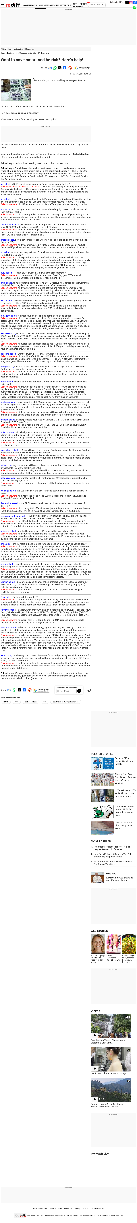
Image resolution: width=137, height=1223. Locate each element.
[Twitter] (127, 2)
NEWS (32, 5)
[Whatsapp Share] (54, 68)
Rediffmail (68, 1208)
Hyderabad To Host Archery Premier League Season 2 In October (112, 848)
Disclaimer (61, 1215)
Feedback (90, 1215)
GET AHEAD (76, 5)
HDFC (5, 702)
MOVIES (50, 5)
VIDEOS (95, 1011)
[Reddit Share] (69, 68)
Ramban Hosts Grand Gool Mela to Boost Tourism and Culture (108, 1105)
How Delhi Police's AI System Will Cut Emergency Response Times (112, 855)
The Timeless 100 (97, 1208)
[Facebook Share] (64, 68)
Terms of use (108, 1215)
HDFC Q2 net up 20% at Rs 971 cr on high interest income (125, 793)
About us (98, 1215)
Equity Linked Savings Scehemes (65, 702)
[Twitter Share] (59, 68)
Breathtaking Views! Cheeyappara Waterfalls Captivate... (108, 1041)
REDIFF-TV (84, 5)
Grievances (118, 1215)
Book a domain (56, 1208)
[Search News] (102, 5)
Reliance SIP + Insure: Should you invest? (124, 761)
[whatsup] (135, 7)
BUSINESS (40, 5)
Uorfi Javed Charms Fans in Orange (108, 1073)
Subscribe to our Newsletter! (67, 688)
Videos (85, 1208)
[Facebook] (135, 2)
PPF (16, 702)
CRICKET (59, 5)
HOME (26, 5)
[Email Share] (49, 68)
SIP (44, 702)
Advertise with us (49, 1215)
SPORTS (68, 5)
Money (77, 1208)
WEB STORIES (99, 930)
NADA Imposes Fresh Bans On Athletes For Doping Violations (113, 862)
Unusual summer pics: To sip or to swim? (123, 825)
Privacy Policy (72, 1215)
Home (3, 53)
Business (10, 53)
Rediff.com (37, 1215)
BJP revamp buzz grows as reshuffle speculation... (119, 879)
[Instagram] (131, 2)
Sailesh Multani (30, 702)
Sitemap (81, 1215)
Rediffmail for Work (40, 1208)
